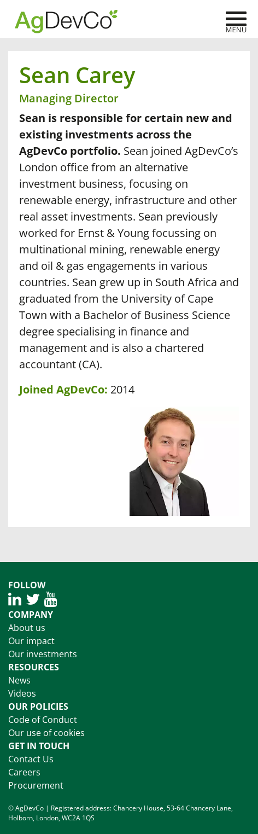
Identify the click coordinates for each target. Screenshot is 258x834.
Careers (24, 772)
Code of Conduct (42, 720)
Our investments (42, 654)
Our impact (31, 641)
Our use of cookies (46, 733)
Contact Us (31, 759)
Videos (22, 693)
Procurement (35, 785)
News (19, 680)
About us (26, 628)
